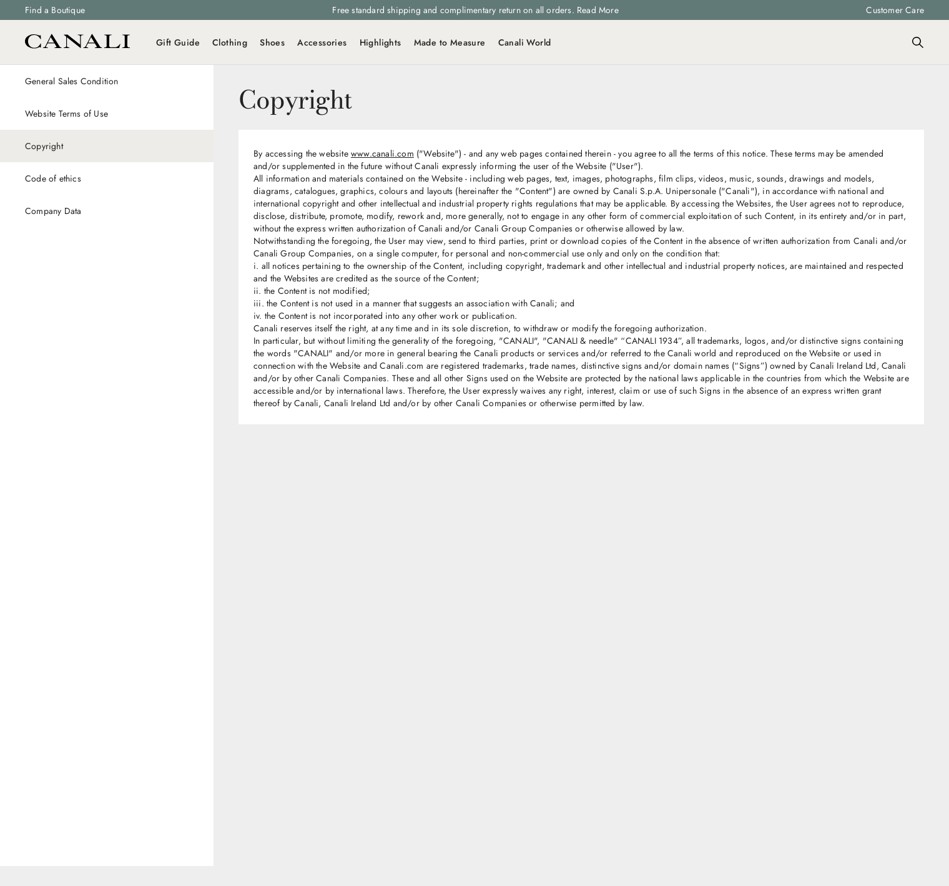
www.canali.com (382, 153)
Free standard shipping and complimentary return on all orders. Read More (475, 10)
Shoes (272, 42)
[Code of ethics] (107, 178)
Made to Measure (450, 42)
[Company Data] (107, 211)
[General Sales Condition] (107, 81)
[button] (918, 42)
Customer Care (895, 10)
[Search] (918, 42)
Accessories (322, 42)
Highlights (380, 42)
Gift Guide (178, 42)
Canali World (524, 42)
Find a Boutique (55, 10)
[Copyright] (107, 146)
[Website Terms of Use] (107, 113)
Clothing (229, 42)
